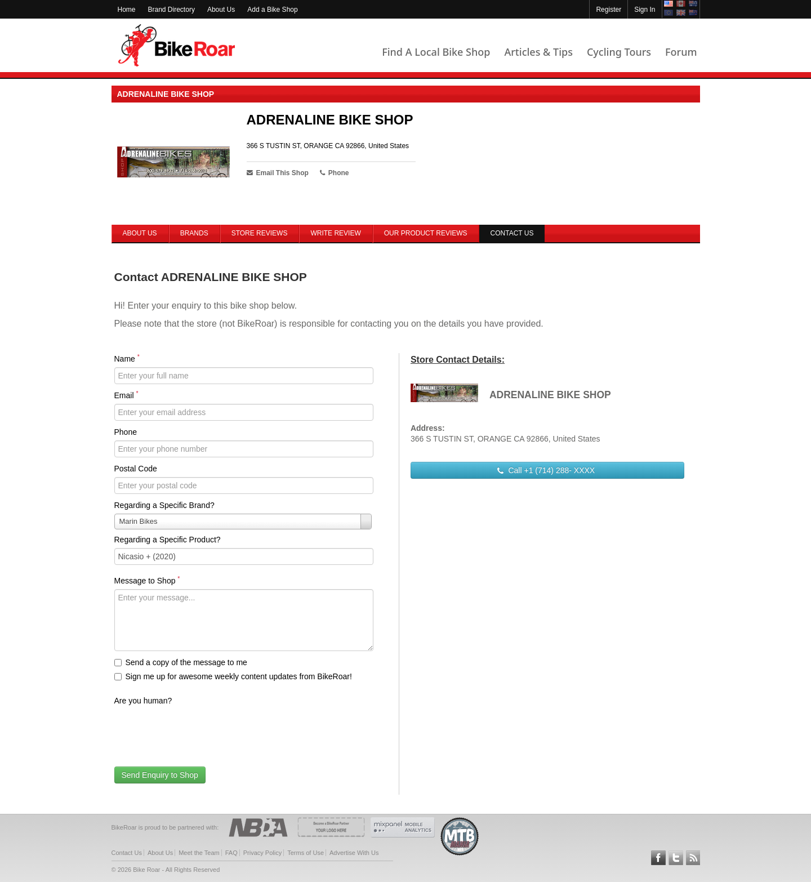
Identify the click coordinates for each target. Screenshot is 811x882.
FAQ (231, 852)
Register (608, 10)
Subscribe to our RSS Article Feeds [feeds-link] (693, 857)
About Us (221, 10)
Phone (125, 431)
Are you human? (143, 700)
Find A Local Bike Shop (436, 52)
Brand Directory (171, 10)
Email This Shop (278, 173)
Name (127, 358)
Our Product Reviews (425, 233)
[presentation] (200, 731)
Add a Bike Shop (272, 10)
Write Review (335, 233)
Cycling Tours (619, 52)
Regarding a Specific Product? (167, 539)
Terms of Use (305, 852)
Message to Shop (147, 580)
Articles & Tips (538, 52)
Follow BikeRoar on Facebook (658, 857)
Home (127, 10)
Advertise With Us (353, 852)
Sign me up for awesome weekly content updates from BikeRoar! (233, 676)
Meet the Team (199, 852)
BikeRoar (176, 45)
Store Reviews (259, 233)
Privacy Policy (262, 852)
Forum (681, 52)
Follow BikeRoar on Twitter (676, 857)
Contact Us (127, 852)
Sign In (644, 10)
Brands (194, 233)
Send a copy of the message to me (180, 662)
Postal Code (135, 468)
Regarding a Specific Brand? (164, 505)
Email (126, 395)
